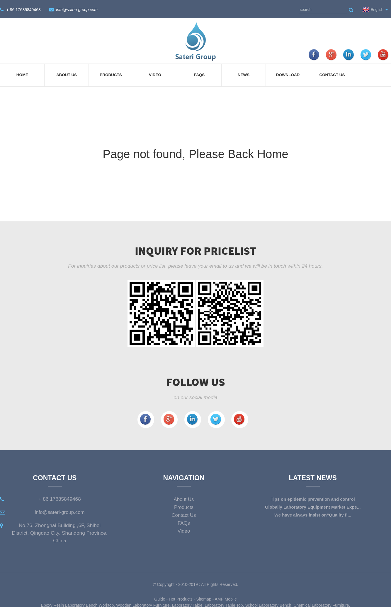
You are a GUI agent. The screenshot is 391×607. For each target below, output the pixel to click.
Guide (159, 597)
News (243, 74)
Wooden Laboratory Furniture (143, 603)
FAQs (199, 74)
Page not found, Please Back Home (195, 152)
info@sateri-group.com (76, 8)
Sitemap (203, 597)
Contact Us (332, 74)
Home (22, 74)
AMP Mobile (226, 597)
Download (288, 74)
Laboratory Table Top (224, 603)
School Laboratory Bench (268, 603)
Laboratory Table (187, 603)
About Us (66, 74)
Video (155, 74)
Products (111, 74)
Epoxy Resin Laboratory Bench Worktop (77, 603)
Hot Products (181, 597)
